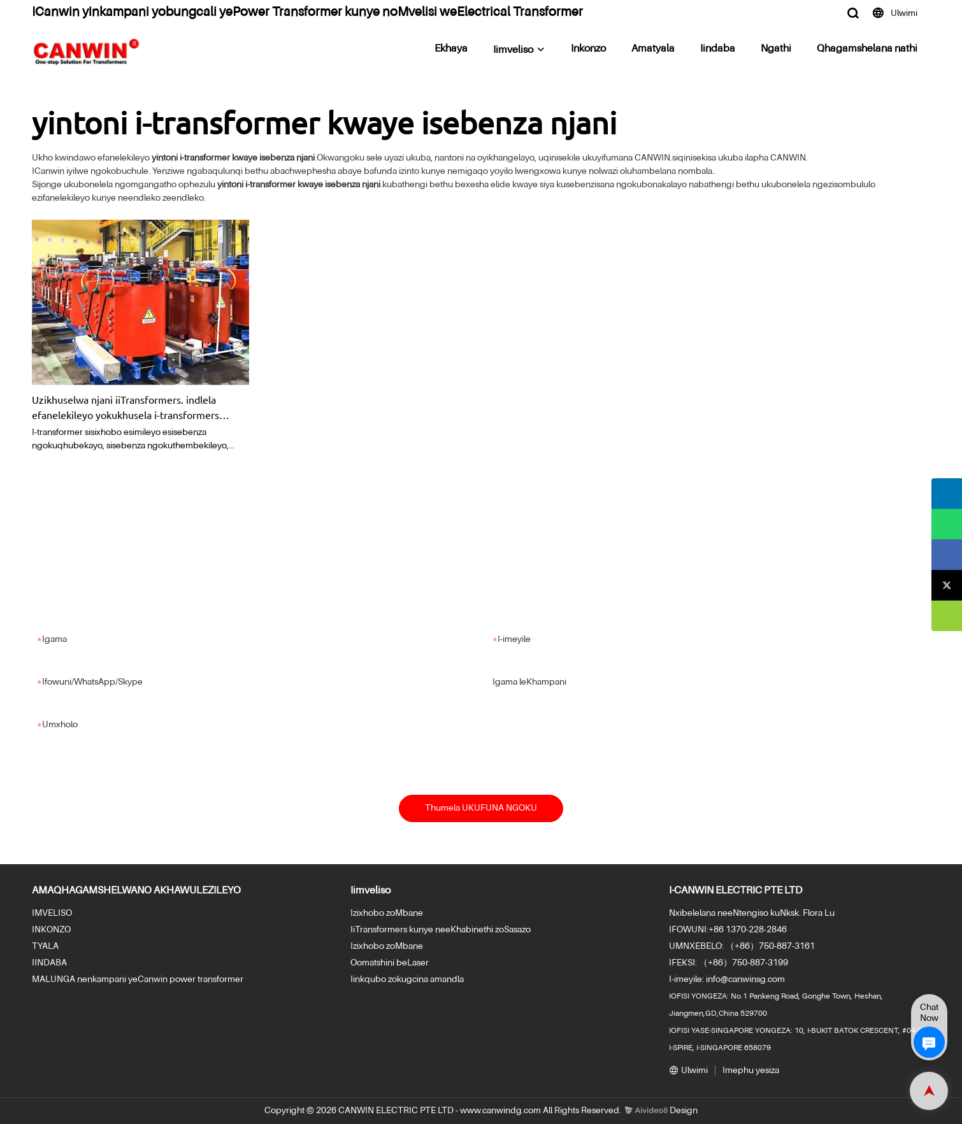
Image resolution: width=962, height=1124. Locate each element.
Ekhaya (451, 49)
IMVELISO (52, 913)
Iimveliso (513, 50)
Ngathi (776, 49)
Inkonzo (588, 49)
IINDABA (49, 962)
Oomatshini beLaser (389, 962)
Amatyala (653, 49)
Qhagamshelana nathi (867, 49)
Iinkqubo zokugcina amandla (407, 979)
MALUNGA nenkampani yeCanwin (100, 979)
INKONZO (51, 929)
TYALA (45, 946)
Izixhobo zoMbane (386, 913)
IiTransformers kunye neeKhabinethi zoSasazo (440, 929)
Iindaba (717, 49)
